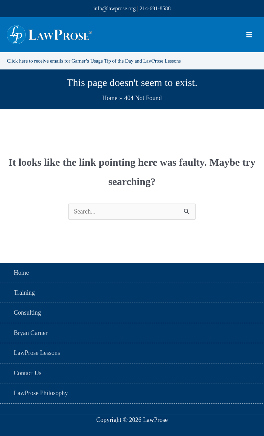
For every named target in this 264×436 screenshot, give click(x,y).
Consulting (27, 312)
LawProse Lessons (37, 352)
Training (24, 292)
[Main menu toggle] (249, 35)
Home (21, 272)
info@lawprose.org (114, 8)
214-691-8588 (155, 8)
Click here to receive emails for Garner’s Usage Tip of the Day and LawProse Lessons (102, 61)
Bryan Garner (30, 332)
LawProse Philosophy (41, 393)
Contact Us (28, 373)
